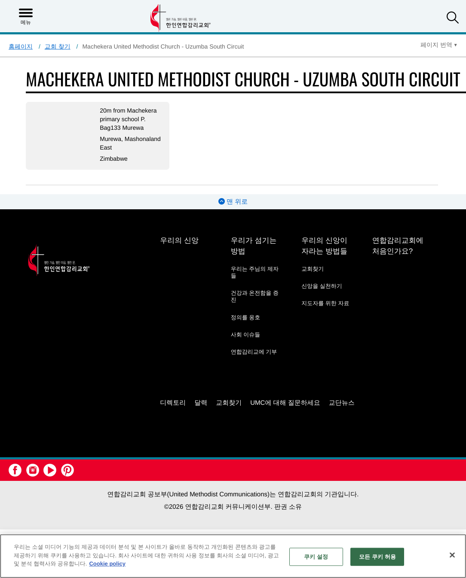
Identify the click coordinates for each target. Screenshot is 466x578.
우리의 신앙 (179, 240)
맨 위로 (233, 201)
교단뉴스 (342, 403)
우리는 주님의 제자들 (255, 272)
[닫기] (452, 555)
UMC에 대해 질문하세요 (285, 403)
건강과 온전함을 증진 (255, 296)
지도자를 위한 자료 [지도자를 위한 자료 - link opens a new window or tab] (325, 303)
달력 (200, 403)
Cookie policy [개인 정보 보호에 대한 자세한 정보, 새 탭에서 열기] (107, 563)
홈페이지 (21, 46)
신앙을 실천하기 (321, 286)
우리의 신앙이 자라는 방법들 (324, 245)
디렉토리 (173, 403)
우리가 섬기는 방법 (254, 245)
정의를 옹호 (246, 317)
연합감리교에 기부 (254, 352)
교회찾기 (312, 269)
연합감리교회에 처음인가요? (397, 245)
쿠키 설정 (316, 557)
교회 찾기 (58, 46)
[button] (453, 19)
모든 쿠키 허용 (377, 557)
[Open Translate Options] (438, 45)
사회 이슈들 (246, 334)
